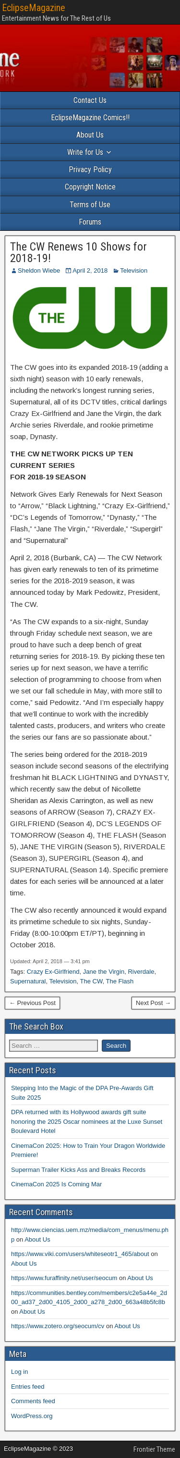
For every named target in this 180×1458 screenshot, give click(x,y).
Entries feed (27, 1386)
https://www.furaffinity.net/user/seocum (64, 1278)
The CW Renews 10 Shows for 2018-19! (78, 252)
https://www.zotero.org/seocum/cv (57, 1326)
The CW (91, 981)
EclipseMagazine (33, 7)
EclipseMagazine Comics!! (90, 117)
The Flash (120, 981)
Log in (19, 1371)
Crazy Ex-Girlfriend (53, 971)
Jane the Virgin (104, 971)
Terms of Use (90, 204)
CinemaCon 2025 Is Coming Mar (56, 1184)
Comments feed (33, 1401)
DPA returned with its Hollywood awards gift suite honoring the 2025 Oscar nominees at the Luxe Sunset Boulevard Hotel (86, 1121)
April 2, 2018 (90, 270)
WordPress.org (31, 1416)
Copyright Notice (90, 186)
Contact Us (90, 100)
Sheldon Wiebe (39, 270)
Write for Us (85, 152)
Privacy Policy (90, 169)
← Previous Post (32, 1002)
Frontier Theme (154, 1449)
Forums (90, 221)
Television (133, 270)
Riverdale (141, 971)
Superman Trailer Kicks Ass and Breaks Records (78, 1169)
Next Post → (153, 1002)
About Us (90, 134)
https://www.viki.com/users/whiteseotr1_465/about (80, 1253)
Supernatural (28, 981)
